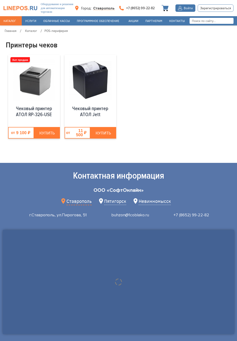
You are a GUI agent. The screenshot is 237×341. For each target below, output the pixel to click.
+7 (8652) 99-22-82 (191, 214)
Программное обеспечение (98, 21)
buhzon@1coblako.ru (130, 214)
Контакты (177, 21)
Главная (10, 30)
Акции (133, 21)
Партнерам (153, 21)
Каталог (9, 21)
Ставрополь (104, 8)
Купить (47, 133)
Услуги (30, 21)
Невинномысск (155, 201)
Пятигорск (115, 201)
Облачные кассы (56, 21)
